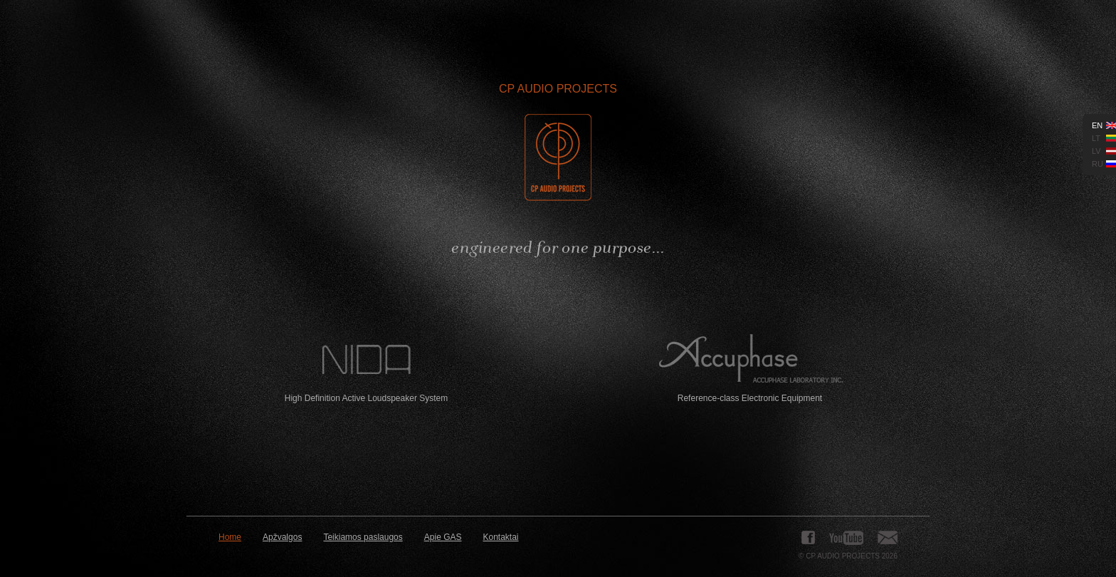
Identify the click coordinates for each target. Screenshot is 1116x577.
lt (1096, 138)
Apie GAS (443, 537)
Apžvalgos (282, 537)
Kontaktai (501, 537)
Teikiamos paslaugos (362, 537)
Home (230, 537)
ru (1097, 163)
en (1097, 125)
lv (1096, 151)
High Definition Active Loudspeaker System (366, 368)
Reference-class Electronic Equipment (750, 368)
